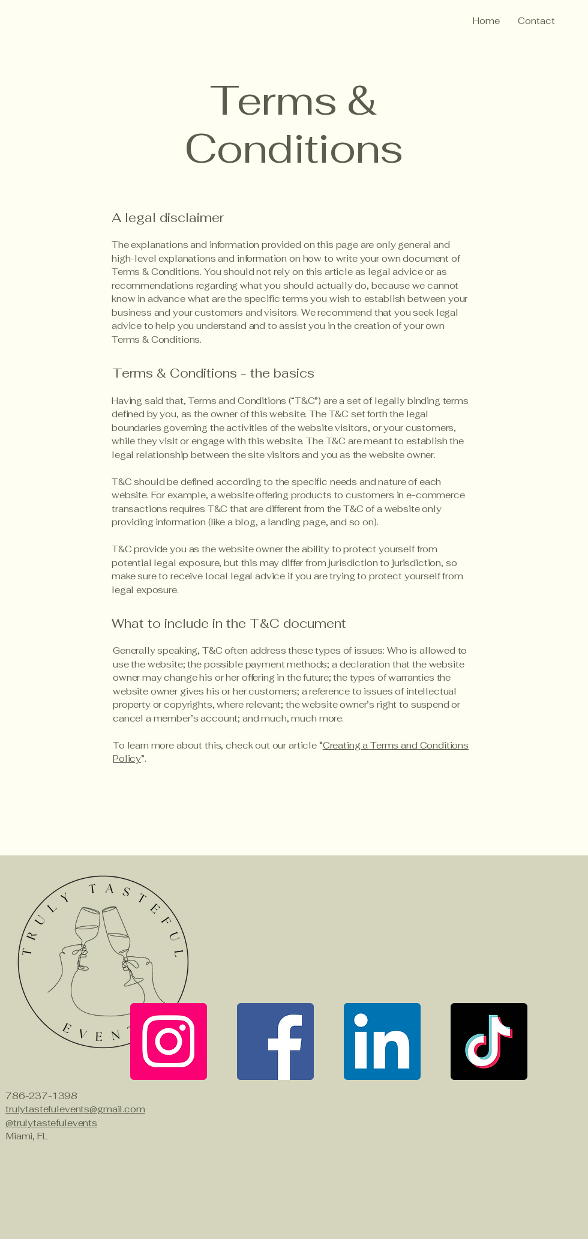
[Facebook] (275, 1041)
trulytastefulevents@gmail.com (75, 1109)
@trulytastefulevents (51, 1123)
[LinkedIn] (382, 1041)
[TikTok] (489, 1041)
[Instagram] (168, 1041)
